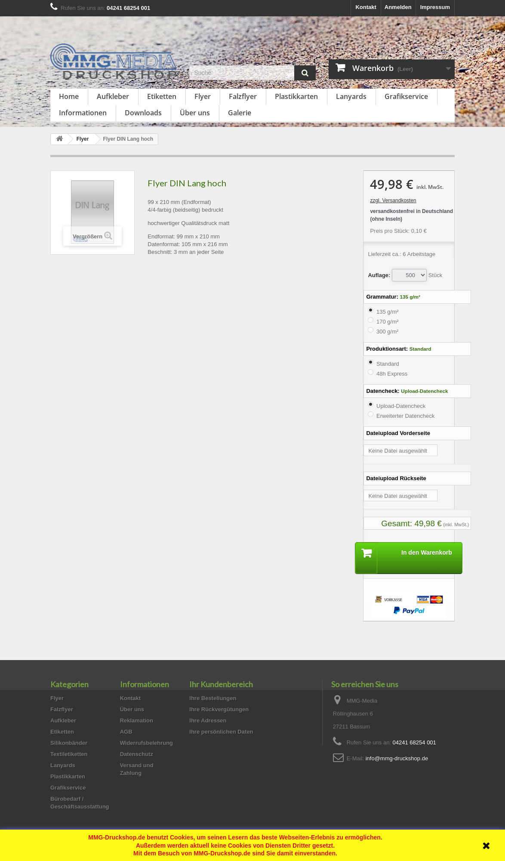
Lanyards (351, 96)
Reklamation (136, 720)
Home (69, 96)
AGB (126, 731)
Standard (387, 364)
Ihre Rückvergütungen (219, 709)
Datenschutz (136, 754)
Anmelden (398, 7)
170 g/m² (387, 321)
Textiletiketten (68, 754)
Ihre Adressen (207, 720)
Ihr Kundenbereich (221, 684)
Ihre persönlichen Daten (221, 731)
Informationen (83, 112)
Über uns (195, 112)
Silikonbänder (68, 743)
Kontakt (365, 7)
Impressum (435, 7)
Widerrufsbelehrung (146, 743)
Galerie (239, 112)
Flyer (202, 96)
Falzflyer (243, 96)
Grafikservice (406, 96)
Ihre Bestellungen (212, 698)
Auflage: (379, 275)
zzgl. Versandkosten (393, 201)
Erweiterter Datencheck (405, 416)
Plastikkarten (296, 96)
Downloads (143, 112)
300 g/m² (387, 331)
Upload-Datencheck (400, 406)
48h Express (391, 373)
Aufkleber (113, 96)
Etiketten (161, 96)
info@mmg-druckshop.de (397, 758)
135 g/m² (387, 312)
